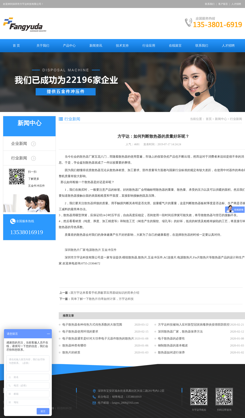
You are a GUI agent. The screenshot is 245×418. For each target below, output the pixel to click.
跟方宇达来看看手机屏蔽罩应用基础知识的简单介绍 (108, 292)
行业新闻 (23, 158)
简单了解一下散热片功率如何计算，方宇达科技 (105, 298)
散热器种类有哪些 (74, 345)
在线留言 (175, 45)
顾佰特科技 (64, 408)
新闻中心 (221, 119)
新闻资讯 (95, 45)
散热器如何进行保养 (171, 352)
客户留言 (223, 4)
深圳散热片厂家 (75, 249)
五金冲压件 (109, 249)
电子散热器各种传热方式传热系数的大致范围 (92, 324)
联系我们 (210, 4)
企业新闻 (23, 143)
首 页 (16, 45)
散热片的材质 (71, 352)
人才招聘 (236, 4)
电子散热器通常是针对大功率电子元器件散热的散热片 (98, 338)
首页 (209, 119)
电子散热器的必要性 (171, 338)
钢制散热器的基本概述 (173, 345)
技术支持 (122, 45)
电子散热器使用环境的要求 (80, 331)
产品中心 (69, 45)
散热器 (84, 156)
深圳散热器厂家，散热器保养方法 (180, 331)
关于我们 (42, 45)
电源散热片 (93, 249)
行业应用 (148, 45)
